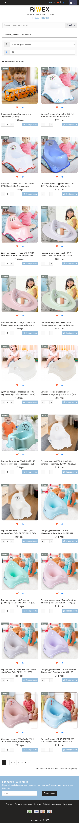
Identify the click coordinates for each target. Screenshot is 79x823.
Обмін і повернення (52, 804)
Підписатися (49, 793)
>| (29, 762)
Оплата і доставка (23, 804)
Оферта (37, 804)
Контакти (67, 804)
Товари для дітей (12, 34)
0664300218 (40, 18)
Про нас (9, 804)
